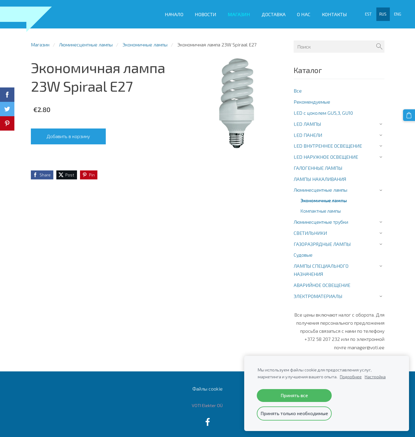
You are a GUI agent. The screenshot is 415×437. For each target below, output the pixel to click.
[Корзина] (409, 115)
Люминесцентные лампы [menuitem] (320, 187)
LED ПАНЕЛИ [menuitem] (308, 132)
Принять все (294, 395)
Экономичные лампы (145, 41)
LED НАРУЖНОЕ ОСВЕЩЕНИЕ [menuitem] (326, 154)
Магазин (40, 41)
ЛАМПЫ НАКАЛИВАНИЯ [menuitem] (320, 176)
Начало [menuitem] (172, 13)
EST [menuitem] (367, 12)
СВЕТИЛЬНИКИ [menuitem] (310, 230)
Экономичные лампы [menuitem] (324, 197)
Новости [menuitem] (204, 13)
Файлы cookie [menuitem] (207, 385)
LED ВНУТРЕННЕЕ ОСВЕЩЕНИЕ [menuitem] (328, 143)
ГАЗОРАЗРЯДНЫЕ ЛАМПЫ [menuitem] (322, 241)
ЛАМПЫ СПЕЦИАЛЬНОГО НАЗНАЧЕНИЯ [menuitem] (321, 267)
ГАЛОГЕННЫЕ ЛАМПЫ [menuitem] (318, 165)
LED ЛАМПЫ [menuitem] (307, 121)
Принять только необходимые (294, 413)
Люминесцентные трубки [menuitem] (321, 219)
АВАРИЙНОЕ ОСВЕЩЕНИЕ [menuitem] (322, 282)
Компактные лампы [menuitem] (321, 208)
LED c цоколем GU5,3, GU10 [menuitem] (323, 110)
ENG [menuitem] (396, 12)
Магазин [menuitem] (237, 13)
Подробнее (351, 376)
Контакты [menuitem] (332, 13)
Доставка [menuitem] (272, 13)
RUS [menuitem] (381, 12)
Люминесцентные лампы (86, 41)
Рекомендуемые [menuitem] (312, 99)
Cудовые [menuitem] (303, 252)
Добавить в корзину (68, 133)
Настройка (375, 376)
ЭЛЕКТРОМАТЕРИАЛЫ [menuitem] (318, 293)
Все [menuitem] (298, 88)
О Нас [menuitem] (302, 13)
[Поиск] (339, 43)
